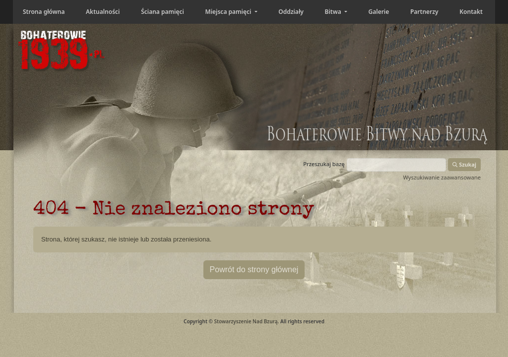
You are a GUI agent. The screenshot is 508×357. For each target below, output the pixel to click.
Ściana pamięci (162, 11)
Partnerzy (424, 11)
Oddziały (291, 11)
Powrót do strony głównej (254, 269)
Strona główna (43, 11)
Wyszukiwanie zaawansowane (442, 177)
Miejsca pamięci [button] (229, 11)
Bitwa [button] (334, 11)
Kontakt (471, 11)
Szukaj (464, 164)
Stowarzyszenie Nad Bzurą (245, 321)
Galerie (379, 11)
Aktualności (103, 11)
